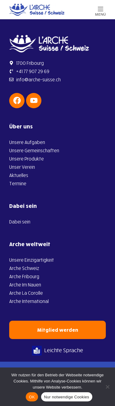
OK (32, 397)
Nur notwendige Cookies (66, 397)
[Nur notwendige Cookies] (107, 387)
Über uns (21, 126)
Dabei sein (23, 205)
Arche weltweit (29, 244)
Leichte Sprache (57, 350)
